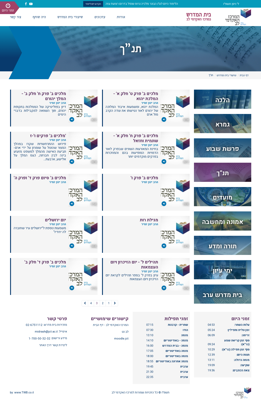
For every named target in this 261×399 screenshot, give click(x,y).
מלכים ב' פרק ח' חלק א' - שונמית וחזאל (135, 138)
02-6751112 (34, 325)
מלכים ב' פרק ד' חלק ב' (45, 262)
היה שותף (39, 16)
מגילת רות (149, 220)
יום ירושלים (55, 220)
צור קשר (15, 16)
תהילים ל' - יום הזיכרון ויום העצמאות (134, 264)
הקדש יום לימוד (93, 4)
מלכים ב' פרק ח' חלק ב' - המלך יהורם (44, 96)
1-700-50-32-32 (39, 338)
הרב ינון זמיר (149, 103)
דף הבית (244, 75)
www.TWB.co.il (24, 392)
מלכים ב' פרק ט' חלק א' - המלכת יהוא (135, 96)
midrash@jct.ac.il (46, 331)
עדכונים (99, 16)
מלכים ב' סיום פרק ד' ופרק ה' (40, 178)
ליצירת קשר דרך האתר (53, 345)
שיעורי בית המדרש (70, 16)
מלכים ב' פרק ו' (144, 178)
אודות (121, 16)
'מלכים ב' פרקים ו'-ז (48, 136)
